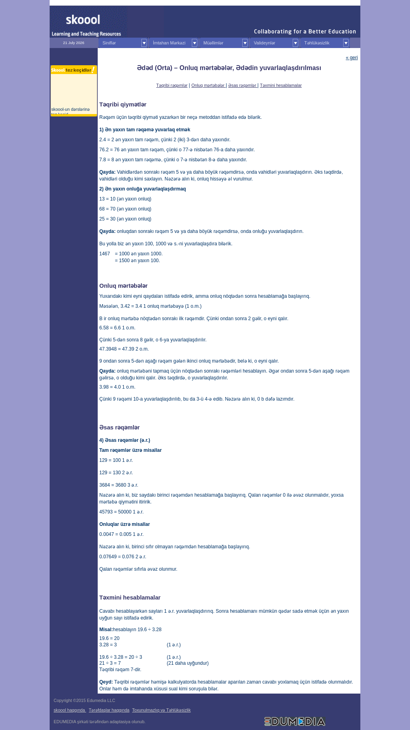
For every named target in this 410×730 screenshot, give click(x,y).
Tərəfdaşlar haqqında (109, 710)
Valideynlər (264, 42)
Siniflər (109, 42)
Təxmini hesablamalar (280, 85)
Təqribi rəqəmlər (171, 85)
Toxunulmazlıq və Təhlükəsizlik (161, 710)
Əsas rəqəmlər (242, 85)
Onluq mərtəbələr (208, 85)
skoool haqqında (70, 710)
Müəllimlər (213, 42)
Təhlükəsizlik (317, 42)
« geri (352, 57)
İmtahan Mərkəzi (169, 42)
